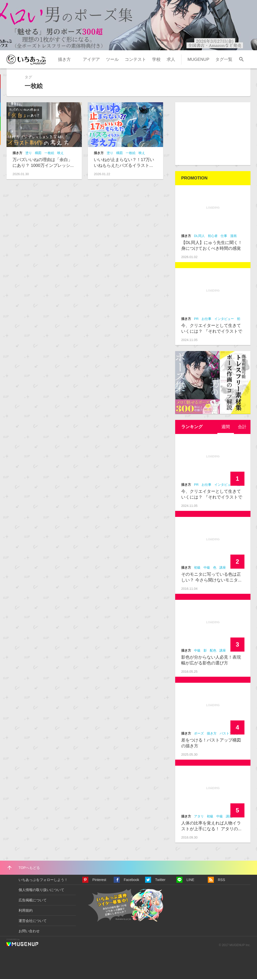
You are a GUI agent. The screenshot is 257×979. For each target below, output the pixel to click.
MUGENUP (198, 59)
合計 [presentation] (242, 426)
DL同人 (199, 236)
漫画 (233, 236)
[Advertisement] (212, 133)
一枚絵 (49, 153)
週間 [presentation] (225, 426)
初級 (197, 567)
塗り (28, 153)
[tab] (225, 427)
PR (196, 319)
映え (60, 153)
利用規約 (26, 910)
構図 (38, 153)
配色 (213, 650)
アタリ (199, 816)
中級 (207, 567)
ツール (112, 59)
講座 (222, 567)
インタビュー (224, 319)
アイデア (91, 59)
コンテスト (135, 59)
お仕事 (206, 319)
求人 (171, 59)
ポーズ (199, 733)
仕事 (224, 236)
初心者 (213, 236)
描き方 (64, 59)
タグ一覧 (223, 59)
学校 (156, 59)
